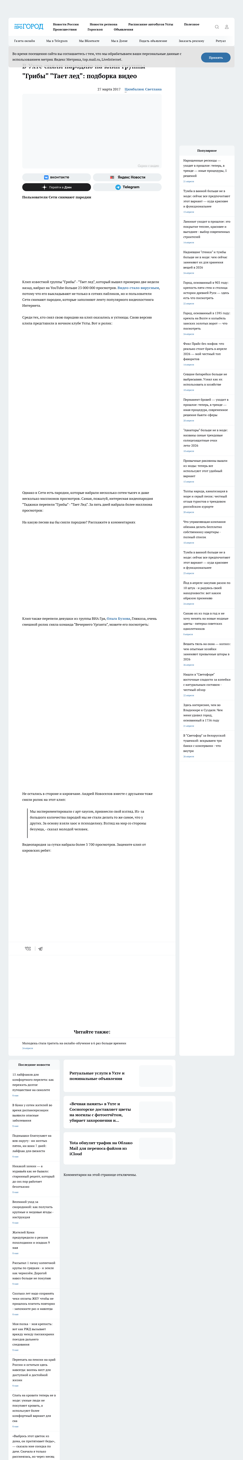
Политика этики (67, 1344)
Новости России (66, 24)
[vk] (28, 948)
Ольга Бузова (118, 618)
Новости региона (103, 24)
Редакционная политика (121, 1344)
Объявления (123, 29)
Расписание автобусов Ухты (150, 24)
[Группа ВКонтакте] (56, 177)
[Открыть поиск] (217, 27)
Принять (216, 57)
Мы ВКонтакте (89, 41)
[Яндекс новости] (127, 177)
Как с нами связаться (20, 1349)
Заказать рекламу (191, 41)
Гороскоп (95, 29)
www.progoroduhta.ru (39, 1364)
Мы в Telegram (57, 41)
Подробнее (199, 1438)
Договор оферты (67, 1339)
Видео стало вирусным (138, 287)
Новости (62, 1353)
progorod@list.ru (91, 1381)
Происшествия (65, 29)
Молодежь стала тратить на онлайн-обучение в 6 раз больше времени (92, 1046)
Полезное (191, 24)
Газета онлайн (24, 41)
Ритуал (221, 41)
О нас (111, 1349)
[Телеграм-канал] (127, 187)
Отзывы (62, 1349)
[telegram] (42, 948)
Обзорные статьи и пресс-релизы (27, 1339)
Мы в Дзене (119, 41)
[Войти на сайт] (227, 27)
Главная (12, 1353)
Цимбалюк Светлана (143, 89)
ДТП (110, 1339)
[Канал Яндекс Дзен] (56, 187)
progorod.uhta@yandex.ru (22, 1387)
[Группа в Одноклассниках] (191, 1323)
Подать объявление (153, 41)
